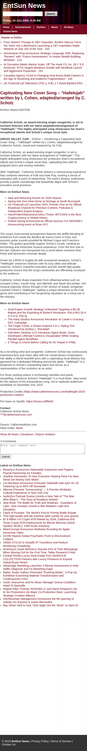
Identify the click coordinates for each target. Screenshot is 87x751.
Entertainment (23, 27)
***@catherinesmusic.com (16, 414)
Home (6, 27)
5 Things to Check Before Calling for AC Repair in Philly (42, 342)
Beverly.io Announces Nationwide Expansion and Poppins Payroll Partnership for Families (38, 471)
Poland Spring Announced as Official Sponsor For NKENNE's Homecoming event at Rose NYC (45, 222)
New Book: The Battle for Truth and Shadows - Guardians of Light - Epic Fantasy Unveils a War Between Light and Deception (39, 506)
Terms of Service (61, 741)
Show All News (9, 434)
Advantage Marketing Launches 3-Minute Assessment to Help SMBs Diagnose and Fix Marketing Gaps (40, 567)
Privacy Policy (40, 741)
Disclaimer (27, 434)
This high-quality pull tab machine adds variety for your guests (40, 516)
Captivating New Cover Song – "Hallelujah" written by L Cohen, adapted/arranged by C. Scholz (42, 97)
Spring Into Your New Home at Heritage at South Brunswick (44, 201)
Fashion (41, 27)
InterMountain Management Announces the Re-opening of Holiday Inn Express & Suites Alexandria (38, 600)
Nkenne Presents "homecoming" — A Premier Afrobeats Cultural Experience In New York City (37, 491)
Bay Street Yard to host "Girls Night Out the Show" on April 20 (40, 605)
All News (68, 27)
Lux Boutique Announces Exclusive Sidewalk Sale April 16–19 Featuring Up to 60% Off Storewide (40, 484)
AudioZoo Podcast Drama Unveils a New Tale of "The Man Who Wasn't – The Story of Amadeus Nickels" (38, 498)
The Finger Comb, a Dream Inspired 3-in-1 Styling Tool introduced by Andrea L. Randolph (41, 327)
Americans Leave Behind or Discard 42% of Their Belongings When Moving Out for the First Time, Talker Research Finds (40, 551)
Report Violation (45, 434)
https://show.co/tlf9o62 (39, 401)
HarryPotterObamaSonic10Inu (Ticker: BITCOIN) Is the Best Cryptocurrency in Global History (44, 216)
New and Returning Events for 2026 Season (35, 198)
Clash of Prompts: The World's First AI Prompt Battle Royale (39, 512)
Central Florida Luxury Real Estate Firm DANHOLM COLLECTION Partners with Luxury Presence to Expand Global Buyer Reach (37, 559)
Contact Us (8, 744)
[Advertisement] (71, 674)
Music (54, 27)
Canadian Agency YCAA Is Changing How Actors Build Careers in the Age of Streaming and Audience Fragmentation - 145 (44, 77)
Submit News (10, 31)
